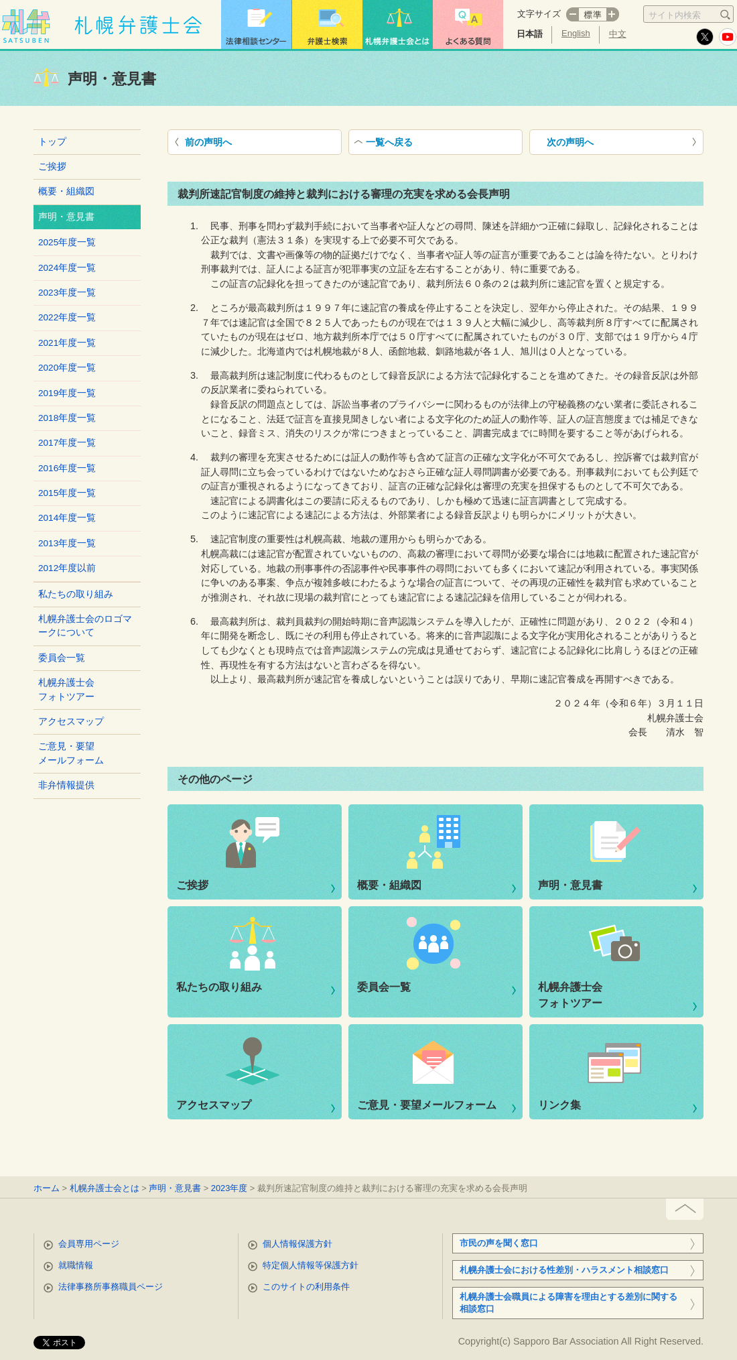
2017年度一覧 (67, 443)
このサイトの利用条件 (306, 1287)
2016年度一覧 (67, 468)
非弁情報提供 (66, 785)
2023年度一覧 (67, 293)
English (575, 33)
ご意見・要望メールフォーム (71, 753)
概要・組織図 (66, 191)
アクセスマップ (71, 722)
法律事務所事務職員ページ (110, 1287)
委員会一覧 (61, 658)
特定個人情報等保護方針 (310, 1265)
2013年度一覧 (67, 543)
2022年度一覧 (67, 317)
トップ (52, 142)
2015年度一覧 (67, 493)
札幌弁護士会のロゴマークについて (85, 625)
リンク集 (559, 1105)
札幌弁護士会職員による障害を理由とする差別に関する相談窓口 (568, 1303)
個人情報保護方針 (297, 1244)
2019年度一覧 (67, 393)
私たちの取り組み (75, 594)
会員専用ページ (88, 1244)
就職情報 (75, 1265)
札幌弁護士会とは (104, 1188)
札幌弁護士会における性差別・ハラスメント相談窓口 (564, 1270)
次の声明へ (570, 142)
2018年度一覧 (67, 418)
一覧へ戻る (389, 142)
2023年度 (229, 1188)
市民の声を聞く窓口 (499, 1243)
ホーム (47, 1188)
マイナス (572, 14)
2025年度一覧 (67, 242)
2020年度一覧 (67, 368)
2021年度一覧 (67, 343)
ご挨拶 (52, 167)
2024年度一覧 (67, 268)
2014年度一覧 (67, 518)
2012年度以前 (67, 568)
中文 (617, 34)
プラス (613, 14)
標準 (592, 14)
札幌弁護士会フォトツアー (66, 689)
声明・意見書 (570, 885)
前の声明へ (208, 142)
